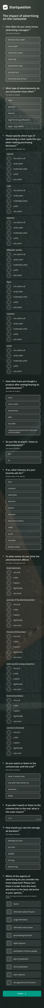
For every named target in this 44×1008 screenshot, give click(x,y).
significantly (17, 588)
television (11, 107)
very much (17, 593)
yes (9, 454)
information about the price (24, 912)
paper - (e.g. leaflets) (15, 126)
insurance (11, 540)
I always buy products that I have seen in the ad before (22, 431)
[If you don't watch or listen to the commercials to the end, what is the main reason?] (23, 818)
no (9, 460)
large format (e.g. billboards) (19, 120)
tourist (10, 534)
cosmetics (12, 488)
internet (11, 113)
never (10, 398)
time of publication (20, 967)
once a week (12, 46)
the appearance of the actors (24, 982)
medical (11, 508)
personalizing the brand (22, 935)
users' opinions (19, 975)
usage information (20, 920)
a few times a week (15, 53)
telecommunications (16, 521)
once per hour (13, 72)
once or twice (13, 404)
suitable (11, 854)
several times (13, 411)
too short (11, 847)
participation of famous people (25, 951)
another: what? (13, 547)
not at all (16, 572)
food (9, 482)
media (10, 527)
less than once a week (16, 40)
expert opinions (19, 943)
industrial (11, 514)
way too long (13, 867)
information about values (23, 927)
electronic (11, 501)
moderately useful (20, 169)
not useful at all (19, 158)
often (10, 417)
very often (12, 424)
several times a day (15, 66)
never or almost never (16, 776)
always (10, 796)
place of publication (21, 959)
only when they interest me (18, 783)
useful (15, 174)
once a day (12, 59)
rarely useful (18, 164)
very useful (17, 179)
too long (11, 860)
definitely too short (15, 841)
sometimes (12, 789)
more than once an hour (17, 79)
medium (16, 583)
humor (16, 904)
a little (15, 578)
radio (10, 100)
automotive (12, 495)
